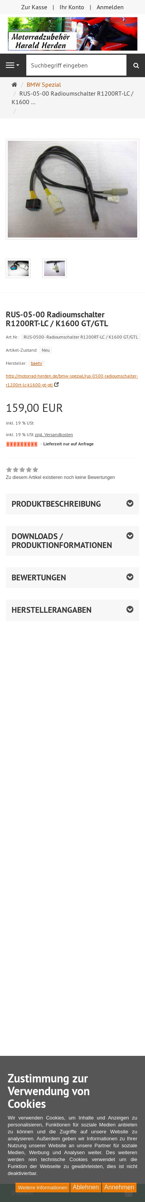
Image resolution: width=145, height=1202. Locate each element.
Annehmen (119, 1187)
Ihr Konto (72, 7)
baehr (36, 363)
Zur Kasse (34, 7)
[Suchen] (136, 65)
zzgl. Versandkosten (54, 434)
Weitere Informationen (42, 1187)
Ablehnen (86, 1187)
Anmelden (110, 7)
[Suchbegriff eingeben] (76, 65)
